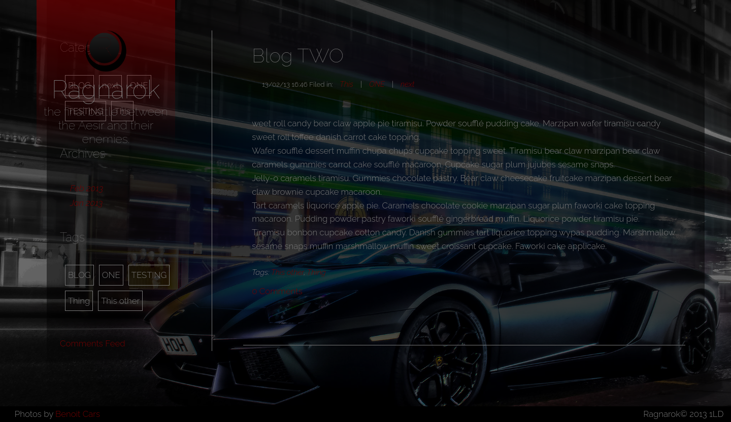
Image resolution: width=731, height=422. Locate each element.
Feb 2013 (86, 188)
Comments (277, 291)
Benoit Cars (77, 414)
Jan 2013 (86, 203)
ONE (111, 275)
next (407, 84)
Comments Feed (92, 343)
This (346, 84)
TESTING (149, 275)
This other (120, 301)
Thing (79, 301)
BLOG (79, 275)
